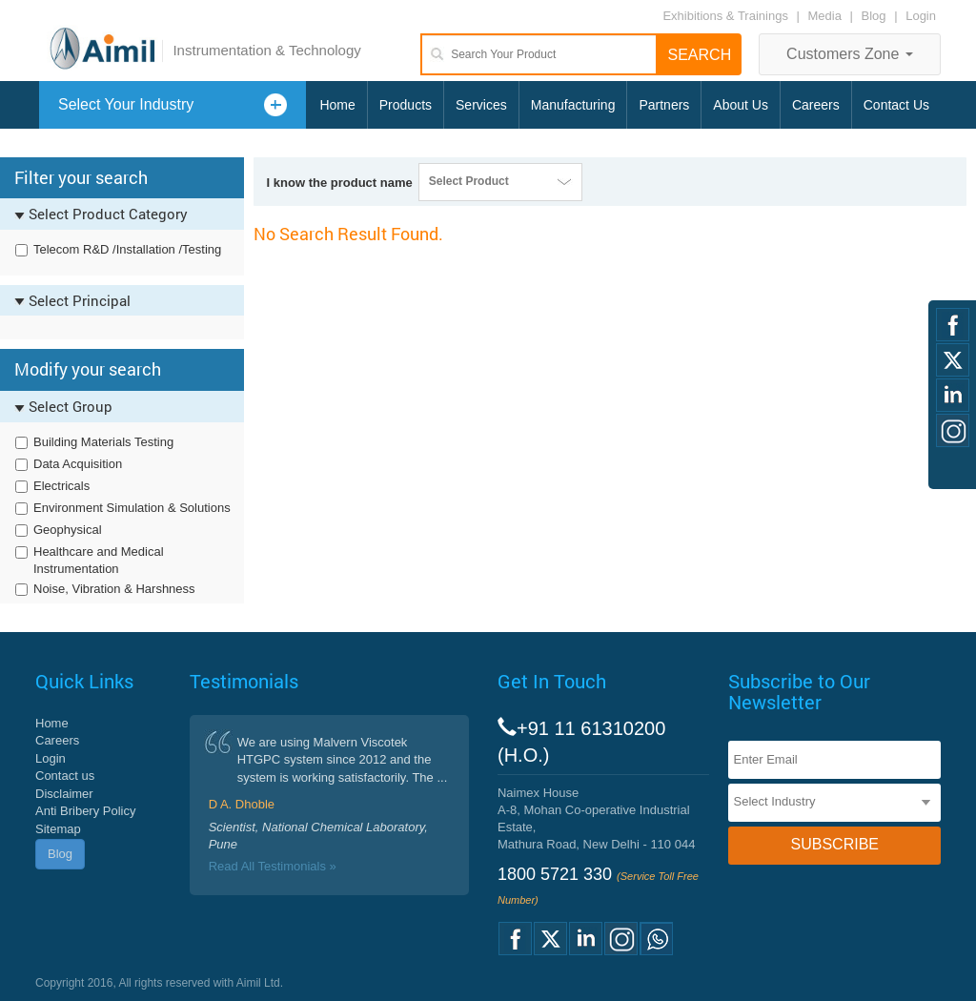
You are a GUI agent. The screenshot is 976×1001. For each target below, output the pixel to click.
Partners (664, 104)
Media (826, 16)
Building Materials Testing (103, 442)
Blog (874, 16)
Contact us (64, 775)
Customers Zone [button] (849, 54)
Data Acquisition (77, 464)
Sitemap (58, 829)
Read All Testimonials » (272, 866)
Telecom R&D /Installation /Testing (127, 249)
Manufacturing (573, 104)
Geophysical (67, 529)
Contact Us (896, 104)
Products (405, 104)
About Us (740, 104)
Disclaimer (64, 793)
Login (920, 16)
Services (481, 104)
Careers (816, 104)
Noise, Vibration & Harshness (114, 589)
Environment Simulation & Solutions (132, 507)
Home (337, 104)
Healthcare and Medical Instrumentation (98, 560)
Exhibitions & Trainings (725, 16)
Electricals (61, 486)
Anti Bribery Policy (85, 811)
